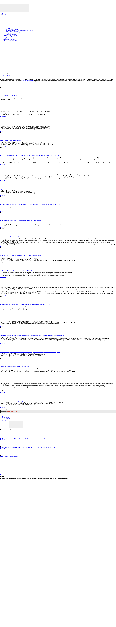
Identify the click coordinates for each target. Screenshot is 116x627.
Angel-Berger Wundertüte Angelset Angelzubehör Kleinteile (9, 456)
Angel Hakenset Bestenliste (6, 418)
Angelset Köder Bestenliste (6, 417)
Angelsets (8, 75)
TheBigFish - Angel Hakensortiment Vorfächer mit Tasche (9, 95)
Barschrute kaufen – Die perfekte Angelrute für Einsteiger (12, 41)
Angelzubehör (4, 14)
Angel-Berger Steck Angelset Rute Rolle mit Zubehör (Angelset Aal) (10, 140)
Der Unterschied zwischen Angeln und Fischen (11, 35)
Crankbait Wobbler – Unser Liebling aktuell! (12, 33)
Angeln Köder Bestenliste (6, 416)
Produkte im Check (14, 28)
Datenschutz (15, 479)
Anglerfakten (4, 12)
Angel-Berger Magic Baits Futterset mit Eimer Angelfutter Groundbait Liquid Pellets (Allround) (14, 366)
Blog (10, 21)
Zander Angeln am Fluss (7, 38)
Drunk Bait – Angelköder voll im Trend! (12, 31)
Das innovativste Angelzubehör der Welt (12, 34)
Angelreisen (4, 13)
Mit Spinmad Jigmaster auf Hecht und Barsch (12, 29)
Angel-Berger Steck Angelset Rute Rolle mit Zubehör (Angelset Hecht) (11, 109)
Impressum (11, 479)
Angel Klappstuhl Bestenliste (4, 420)
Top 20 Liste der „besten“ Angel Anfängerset (27, 80)
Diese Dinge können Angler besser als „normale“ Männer (12, 36)
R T (6, 75)
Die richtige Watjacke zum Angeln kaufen (10, 39)
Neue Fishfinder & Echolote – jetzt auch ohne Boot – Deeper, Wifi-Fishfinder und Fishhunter (20, 30)
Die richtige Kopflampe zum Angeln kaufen (10, 40)
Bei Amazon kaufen (3, 116)
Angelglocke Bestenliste (4, 419)
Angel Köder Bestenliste (5, 415)
